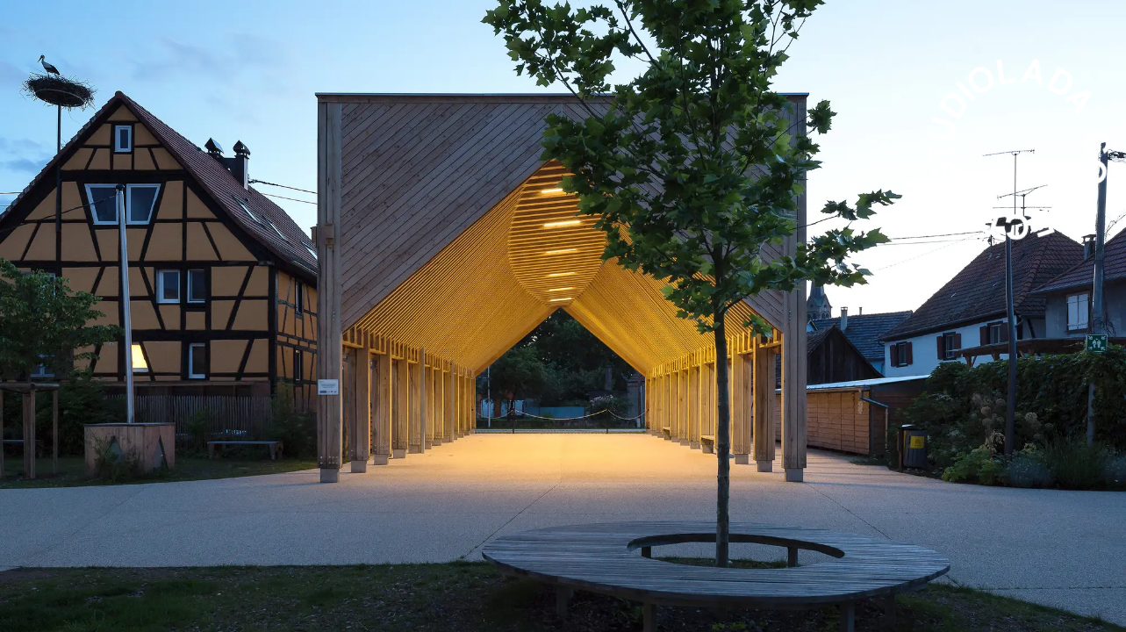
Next (845, 316)
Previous (281, 316)
